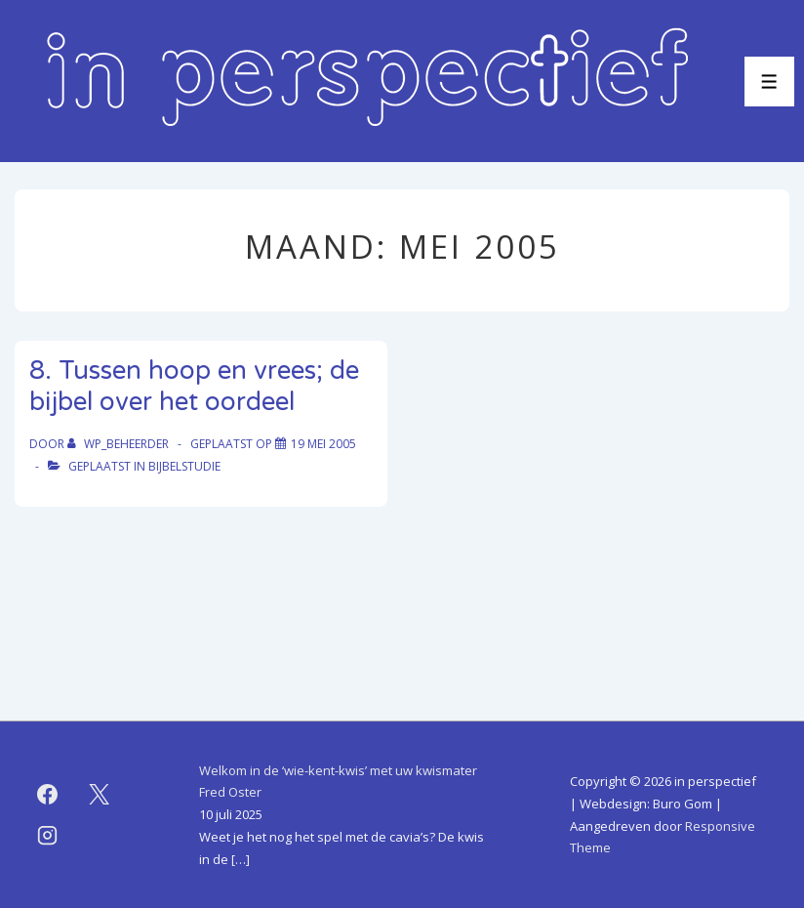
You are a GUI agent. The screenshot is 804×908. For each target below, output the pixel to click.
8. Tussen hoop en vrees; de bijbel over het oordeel (194, 386)
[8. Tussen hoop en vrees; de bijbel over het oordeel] (323, 443)
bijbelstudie (184, 466)
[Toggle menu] (769, 81)
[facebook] (47, 794)
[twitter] (99, 794)
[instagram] (47, 835)
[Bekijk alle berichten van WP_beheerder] (119, 443)
